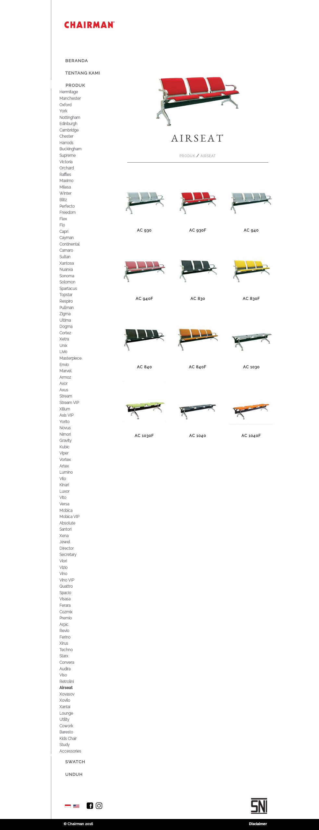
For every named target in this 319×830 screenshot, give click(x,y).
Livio (69, 351)
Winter (72, 193)
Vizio (70, 567)
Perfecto (73, 206)
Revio (70, 630)
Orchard (73, 168)
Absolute (73, 523)
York (69, 111)
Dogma (72, 326)
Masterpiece (77, 358)
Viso (69, 675)
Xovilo (71, 700)
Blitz (69, 199)
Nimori (71, 434)
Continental (76, 244)
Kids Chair (74, 738)
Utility (70, 719)
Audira (71, 668)
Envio (70, 364)
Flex (69, 218)
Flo (68, 225)
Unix (69, 345)
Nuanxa (72, 269)
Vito (69, 497)
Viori (69, 561)
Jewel (71, 541)
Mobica (72, 510)
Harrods (73, 142)
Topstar (72, 294)
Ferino (71, 637)
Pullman (73, 307)
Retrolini (73, 681)
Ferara (71, 605)
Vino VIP (73, 580)
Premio (72, 618)
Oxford (72, 104)
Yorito (71, 421)
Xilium (71, 409)
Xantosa (73, 263)
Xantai (71, 706)
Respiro (72, 301)
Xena (70, 535)
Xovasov (73, 694)
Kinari (70, 484)
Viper (70, 453)
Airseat (72, 687)
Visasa (71, 598)
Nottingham (76, 117)
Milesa (71, 187)
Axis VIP (73, 415)
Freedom (74, 212)
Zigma (71, 313)
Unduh (74, 774)
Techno (72, 649)
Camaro (72, 250)
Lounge (72, 713)
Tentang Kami (82, 73)
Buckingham (77, 148)
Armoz (71, 377)
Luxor (71, 491)
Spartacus (74, 288)
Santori (72, 529)
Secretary (74, 554)
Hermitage (75, 91)
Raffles (71, 174)
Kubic (71, 446)
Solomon (73, 282)
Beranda (76, 60)
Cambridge (75, 130)
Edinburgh (74, 123)
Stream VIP (75, 402)
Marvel (72, 370)
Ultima (71, 320)
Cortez (71, 332)
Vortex (71, 459)
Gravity (72, 440)
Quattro (72, 586)
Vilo (69, 478)
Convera (73, 662)
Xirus (70, 643)
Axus (70, 389)
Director (73, 548)
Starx (70, 655)
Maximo (73, 180)
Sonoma (73, 275)
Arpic (70, 624)
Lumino (72, 472)
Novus (71, 427)
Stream (72, 396)
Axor (70, 383)
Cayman (73, 237)
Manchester (76, 98)
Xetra (70, 339)
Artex (70, 466)
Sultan (71, 256)
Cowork (72, 725)
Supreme (74, 155)
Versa (70, 503)
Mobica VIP (75, 516)
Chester (73, 136)
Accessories (76, 751)
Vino (69, 573)
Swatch (75, 761)
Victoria (72, 161)
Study (71, 744)
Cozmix (72, 611)
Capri (70, 231)
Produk (75, 85)
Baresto (72, 732)
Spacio (71, 592)
